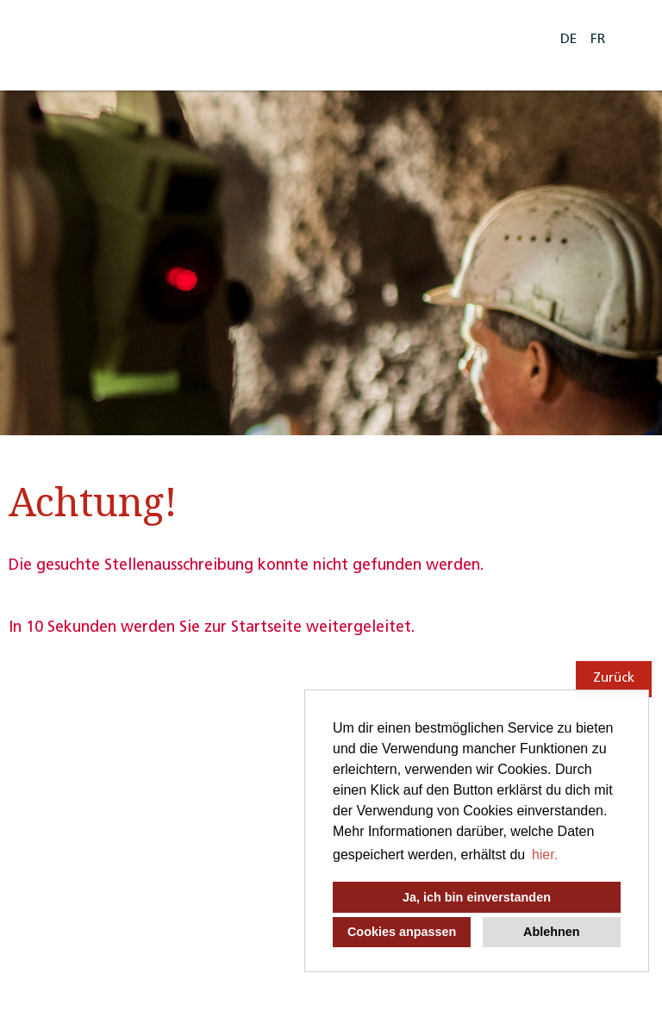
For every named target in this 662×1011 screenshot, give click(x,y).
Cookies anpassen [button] (401, 932)
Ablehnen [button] (551, 932)
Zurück (613, 678)
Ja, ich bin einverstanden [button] (477, 897)
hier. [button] (545, 854)
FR (597, 40)
